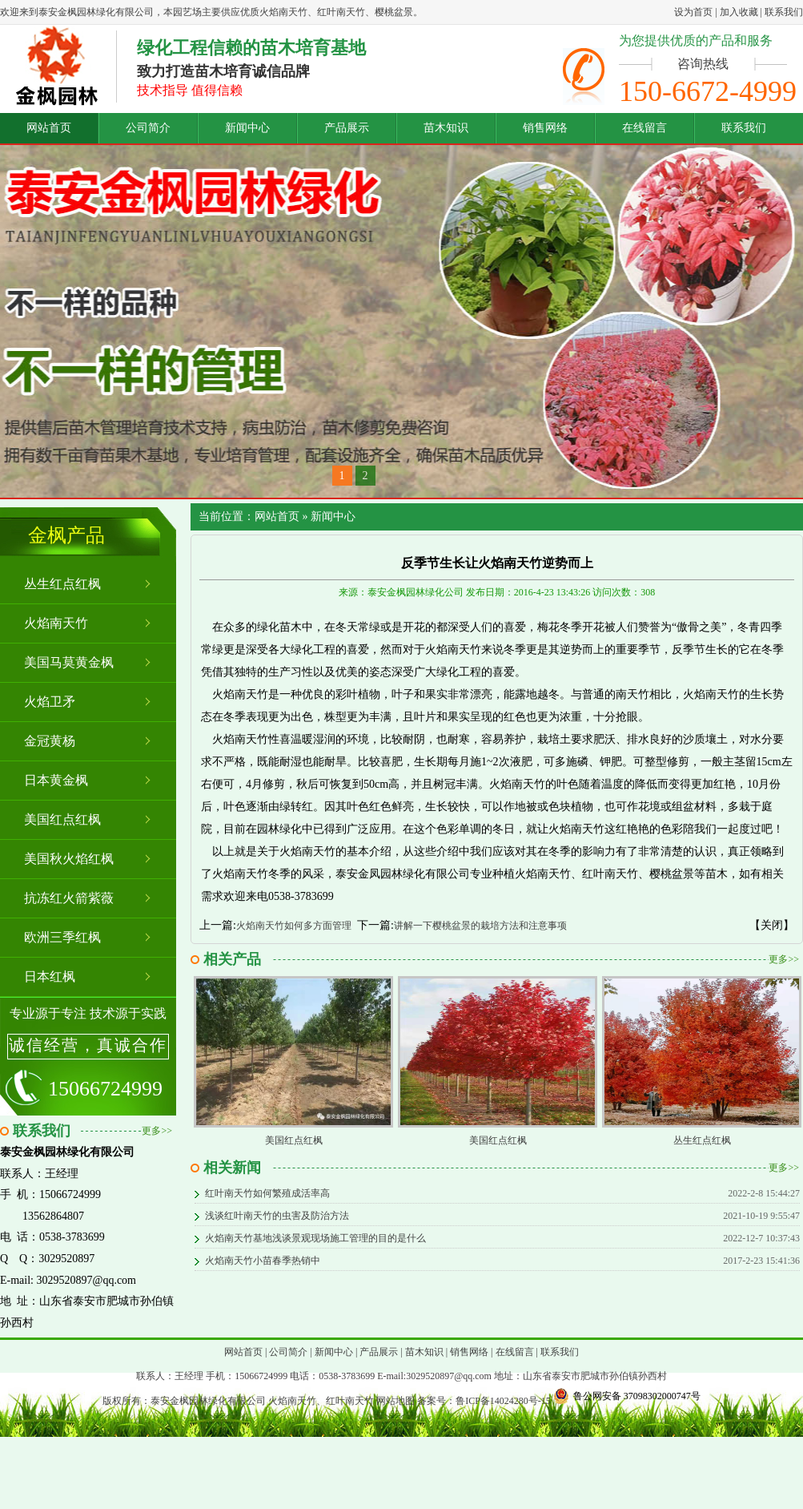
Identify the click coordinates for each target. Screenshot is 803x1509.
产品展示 (346, 128)
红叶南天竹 (350, 1400)
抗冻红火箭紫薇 (69, 898)
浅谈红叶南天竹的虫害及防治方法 (277, 1215)
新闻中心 (247, 128)
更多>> (157, 1130)
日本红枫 (49, 976)
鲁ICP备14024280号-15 (503, 1400)
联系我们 (784, 12)
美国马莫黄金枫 (69, 662)
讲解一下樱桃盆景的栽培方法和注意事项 (480, 925)
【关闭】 (771, 925)
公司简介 (148, 128)
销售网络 (545, 128)
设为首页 (693, 12)
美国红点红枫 (62, 819)
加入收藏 (739, 12)
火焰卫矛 (49, 701)
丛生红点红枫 (62, 584)
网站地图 (395, 1400)
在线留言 (644, 128)
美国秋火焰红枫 (69, 858)
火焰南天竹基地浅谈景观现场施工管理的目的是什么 (315, 1238)
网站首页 (48, 128)
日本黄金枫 (56, 780)
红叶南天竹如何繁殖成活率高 (267, 1193)
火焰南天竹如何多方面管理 (293, 925)
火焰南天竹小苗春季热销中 (262, 1260)
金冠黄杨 (49, 741)
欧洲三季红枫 (62, 937)
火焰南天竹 (56, 623)
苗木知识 (446, 128)
